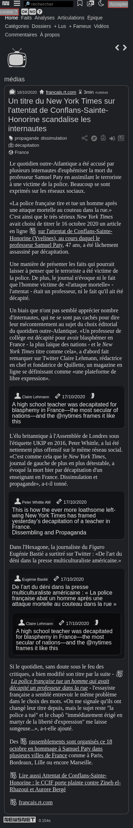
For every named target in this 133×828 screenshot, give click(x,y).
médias (14, 79)
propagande (27, 138)
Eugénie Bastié (31, 579)
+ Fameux (80, 26)
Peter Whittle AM (32, 501)
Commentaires (21, 34)
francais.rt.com (61, 92)
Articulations (71, 18)
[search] (48, 4)
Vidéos (101, 26)
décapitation (27, 145)
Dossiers (41, 26)
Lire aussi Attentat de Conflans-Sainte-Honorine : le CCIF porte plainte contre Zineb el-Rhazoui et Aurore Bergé (65, 782)
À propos (50, 34)
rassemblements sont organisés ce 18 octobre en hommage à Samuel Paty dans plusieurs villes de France (61, 748)
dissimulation (54, 138)
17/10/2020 (69, 396)
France (22, 152)
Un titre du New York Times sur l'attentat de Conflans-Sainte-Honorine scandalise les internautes (61, 115)
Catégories (17, 26)
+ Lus (60, 26)
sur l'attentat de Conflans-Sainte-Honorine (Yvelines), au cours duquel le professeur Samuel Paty (61, 238)
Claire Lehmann (31, 396)
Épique (95, 18)
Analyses (45, 18)
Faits (26, 18)
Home (11, 18)
